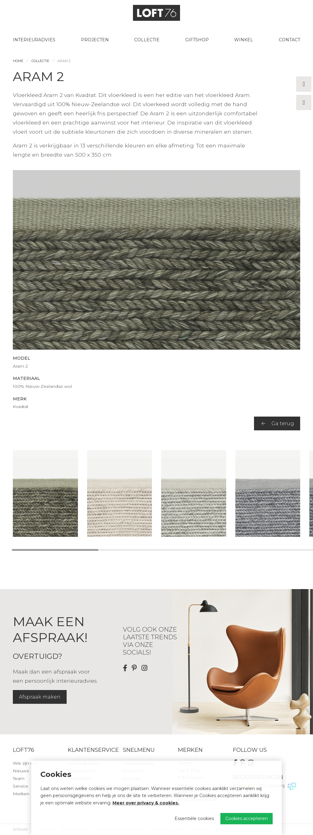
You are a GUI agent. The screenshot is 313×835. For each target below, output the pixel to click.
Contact (289, 40)
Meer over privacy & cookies (145, 803)
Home (18, 61)
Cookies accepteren (246, 818)
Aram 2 (64, 61)
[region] (156, 493)
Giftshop (197, 40)
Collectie (147, 40)
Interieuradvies (34, 40)
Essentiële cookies (194, 818)
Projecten (95, 40)
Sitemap (20, 829)
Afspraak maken (40, 697)
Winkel (243, 40)
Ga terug (278, 423)
